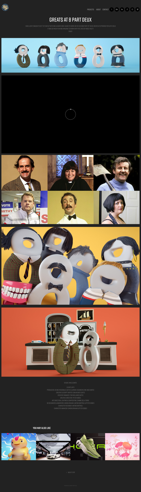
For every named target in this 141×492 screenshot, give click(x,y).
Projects (90, 9)
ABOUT (98, 9)
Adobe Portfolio (73, 485)
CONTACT (105, 9)
